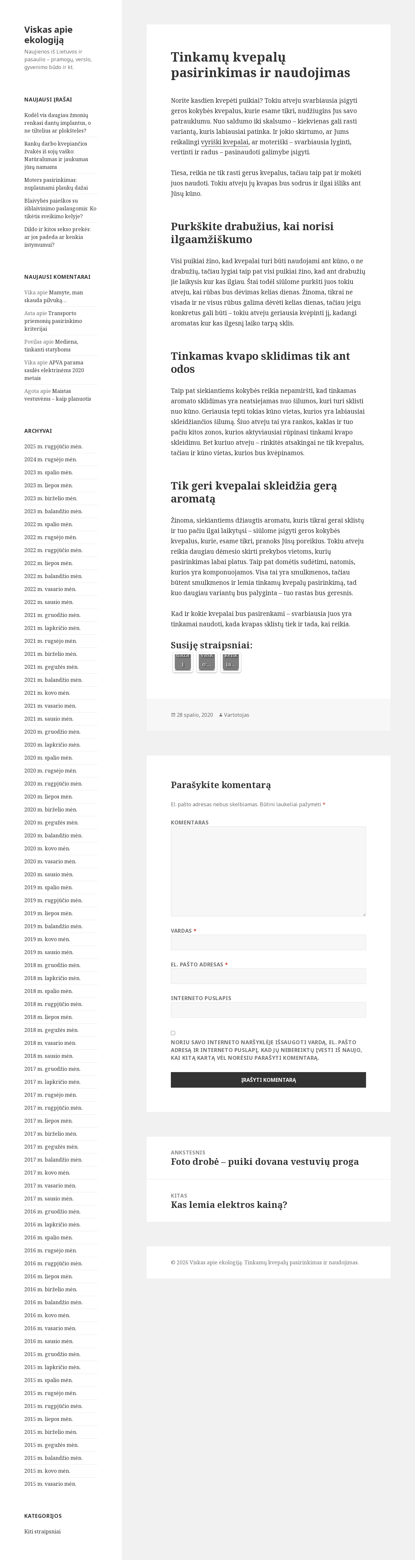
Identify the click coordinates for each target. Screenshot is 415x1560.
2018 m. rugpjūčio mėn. (53, 1004)
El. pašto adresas (199, 964)
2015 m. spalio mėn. (48, 1380)
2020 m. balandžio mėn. (53, 835)
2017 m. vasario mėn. (50, 1185)
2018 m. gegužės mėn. (51, 1030)
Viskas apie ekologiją (48, 34)
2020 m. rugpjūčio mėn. (53, 783)
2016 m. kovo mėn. (47, 1315)
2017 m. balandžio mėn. (53, 1159)
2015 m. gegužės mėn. (51, 1444)
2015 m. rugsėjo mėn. (50, 1393)
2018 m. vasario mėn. (50, 1042)
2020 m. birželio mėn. (50, 809)
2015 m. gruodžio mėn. (52, 1354)
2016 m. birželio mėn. (50, 1289)
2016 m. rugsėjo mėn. (50, 1250)
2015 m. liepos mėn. (48, 1419)
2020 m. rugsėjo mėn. (50, 770)
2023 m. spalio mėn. (48, 472)
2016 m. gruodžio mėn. (52, 1211)
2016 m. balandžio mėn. (53, 1302)
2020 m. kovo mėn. (47, 848)
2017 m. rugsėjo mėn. (50, 1094)
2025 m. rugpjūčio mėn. (53, 446)
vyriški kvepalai (224, 142)
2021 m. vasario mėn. (50, 705)
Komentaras (189, 822)
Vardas (183, 930)
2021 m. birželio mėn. (50, 653)
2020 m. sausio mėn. (49, 874)
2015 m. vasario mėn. (50, 1483)
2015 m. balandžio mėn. (53, 1457)
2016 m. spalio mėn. (48, 1237)
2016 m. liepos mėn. (48, 1276)
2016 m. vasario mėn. (50, 1328)
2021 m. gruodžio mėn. (52, 615)
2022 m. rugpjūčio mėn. (53, 550)
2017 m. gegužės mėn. (51, 1146)
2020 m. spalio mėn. (48, 757)
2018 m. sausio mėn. (49, 1055)
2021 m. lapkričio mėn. (52, 628)
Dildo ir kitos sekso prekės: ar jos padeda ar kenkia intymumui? (57, 237)
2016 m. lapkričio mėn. (52, 1224)
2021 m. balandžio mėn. (53, 679)
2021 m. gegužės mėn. (51, 666)
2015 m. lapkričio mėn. (52, 1367)
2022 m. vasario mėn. (50, 589)
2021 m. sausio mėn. (49, 718)
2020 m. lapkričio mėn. (52, 744)
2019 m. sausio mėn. (49, 952)
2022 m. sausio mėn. (49, 602)
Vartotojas (236, 714)
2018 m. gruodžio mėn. (52, 965)
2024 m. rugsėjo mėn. (50, 459)
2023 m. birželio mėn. (50, 498)
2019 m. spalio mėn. (48, 887)
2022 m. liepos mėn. (48, 563)
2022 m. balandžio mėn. (53, 576)
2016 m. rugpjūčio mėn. (53, 1263)
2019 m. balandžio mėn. (53, 926)
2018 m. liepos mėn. (48, 1017)
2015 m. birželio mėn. (50, 1432)
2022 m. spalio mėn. (48, 524)
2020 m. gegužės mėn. (51, 822)
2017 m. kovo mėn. (47, 1172)
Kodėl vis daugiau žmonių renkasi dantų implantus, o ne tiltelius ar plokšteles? (57, 123)
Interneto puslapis (201, 998)
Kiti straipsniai (42, 1531)
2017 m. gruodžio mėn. (52, 1068)
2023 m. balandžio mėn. (53, 511)
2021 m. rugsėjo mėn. (50, 640)
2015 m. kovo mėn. (47, 1470)
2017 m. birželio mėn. (50, 1133)
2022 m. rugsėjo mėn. (50, 537)
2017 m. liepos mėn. (48, 1120)
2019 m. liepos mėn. (48, 913)
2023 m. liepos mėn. (48, 485)
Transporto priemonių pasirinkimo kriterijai (53, 321)
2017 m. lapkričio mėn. (52, 1081)
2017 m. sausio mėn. (49, 1198)
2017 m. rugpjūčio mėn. (53, 1107)
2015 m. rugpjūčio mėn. (53, 1406)
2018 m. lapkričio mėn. (52, 978)
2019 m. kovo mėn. (47, 939)
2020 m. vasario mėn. (50, 861)
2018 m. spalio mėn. (48, 991)
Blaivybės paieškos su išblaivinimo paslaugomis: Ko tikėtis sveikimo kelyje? (60, 208)
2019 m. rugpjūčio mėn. (53, 900)
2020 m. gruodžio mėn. (52, 731)
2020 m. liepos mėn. (48, 796)
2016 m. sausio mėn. (49, 1341)
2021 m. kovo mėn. (47, 692)
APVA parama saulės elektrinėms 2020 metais (54, 370)
